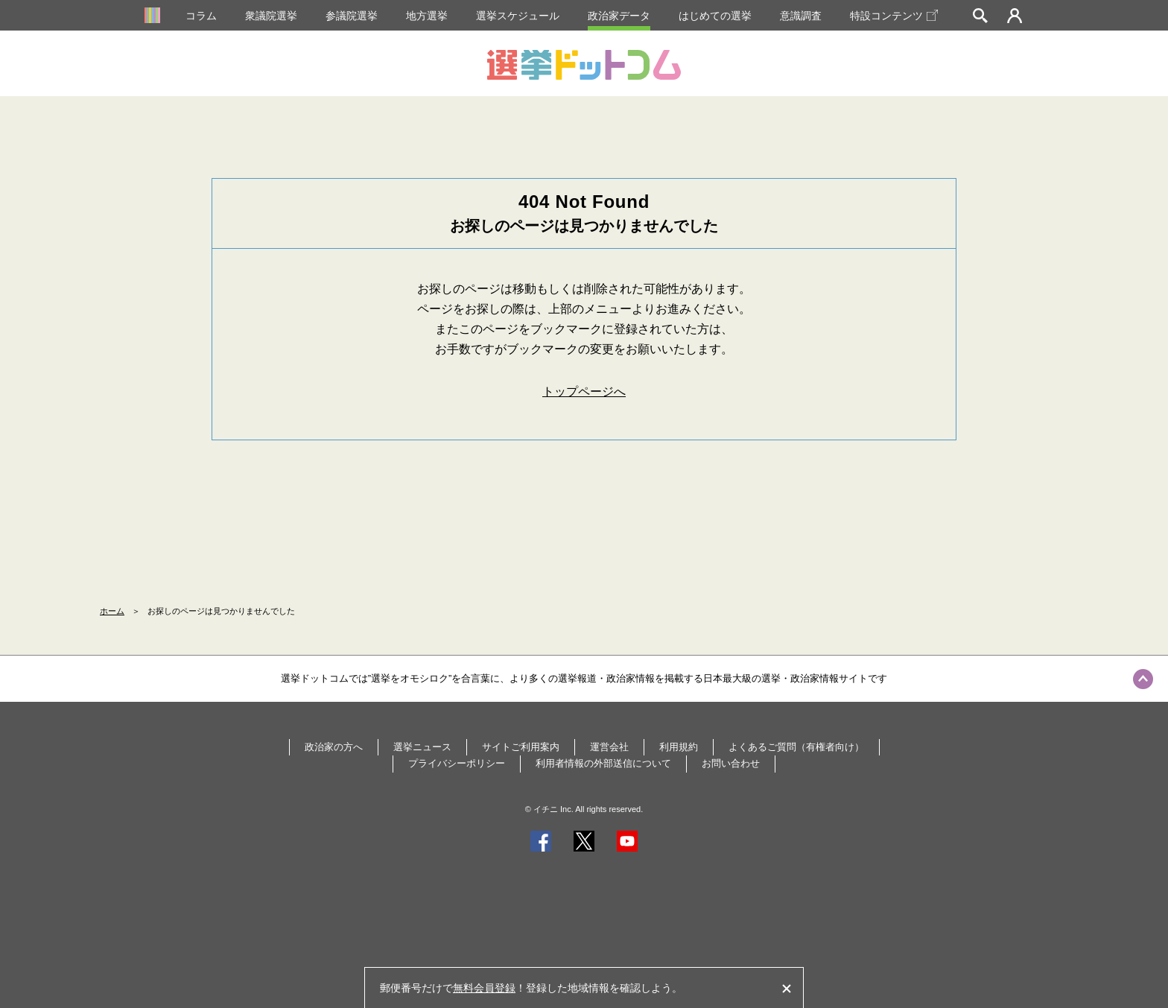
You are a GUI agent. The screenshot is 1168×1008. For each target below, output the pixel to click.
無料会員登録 (484, 988)
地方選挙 (427, 16)
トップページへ (584, 391)
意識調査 (801, 16)
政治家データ (619, 16)
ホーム (112, 610)
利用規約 (678, 746)
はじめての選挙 (715, 16)
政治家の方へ (334, 746)
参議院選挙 (352, 16)
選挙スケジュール (517, 16)
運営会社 (609, 746)
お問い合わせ (731, 763)
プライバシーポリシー (456, 763)
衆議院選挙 (271, 16)
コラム (201, 16)
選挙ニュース (422, 746)
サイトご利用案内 (520, 746)
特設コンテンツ (894, 16)
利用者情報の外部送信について (603, 763)
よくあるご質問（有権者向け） (796, 746)
